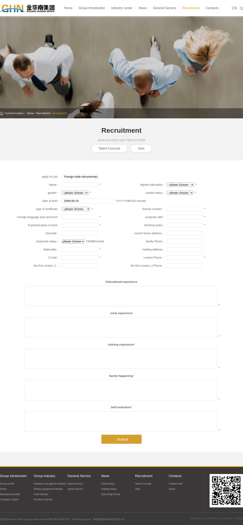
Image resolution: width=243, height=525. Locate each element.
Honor (3, 489)
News (143, 8)
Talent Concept (109, 148)
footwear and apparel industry (50, 483)
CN (234, 8)
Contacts (212, 8)
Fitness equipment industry (48, 489)
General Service (164, 8)
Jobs (141, 148)
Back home (198, 518)
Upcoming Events (110, 494)
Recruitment (191, 8)
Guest (172, 489)
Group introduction (92, 8)
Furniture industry (43, 499)
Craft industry (41, 494)
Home (68, 8)
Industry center (122, 8)
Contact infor (175, 483)
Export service (75, 483)
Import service (75, 489)
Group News (108, 483)
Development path (10, 494)
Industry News (109, 489)
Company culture (9, 499)
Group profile (7, 483)
